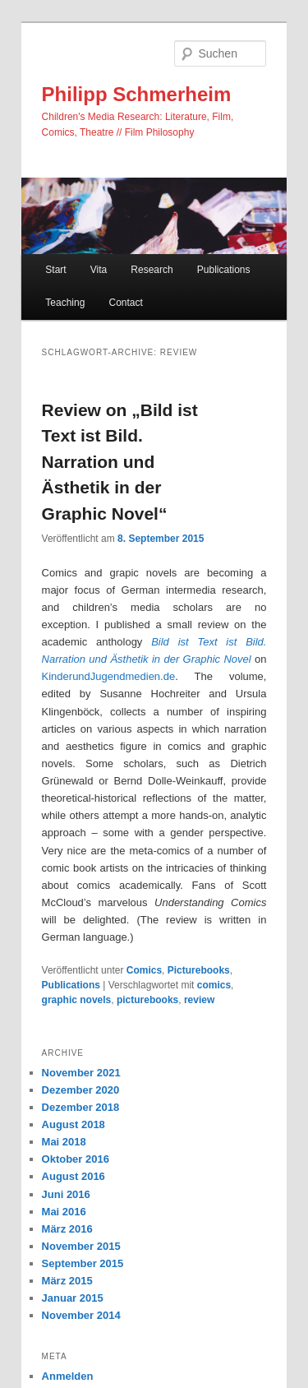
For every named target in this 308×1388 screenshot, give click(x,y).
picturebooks (147, 1000)
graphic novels (77, 1000)
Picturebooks (199, 970)
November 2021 (81, 1072)
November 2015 (81, 1246)
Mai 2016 (64, 1211)
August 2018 (73, 1124)
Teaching (65, 302)
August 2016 (73, 1176)
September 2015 (83, 1263)
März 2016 (67, 1229)
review (199, 1000)
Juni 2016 (66, 1194)
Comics (144, 970)
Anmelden (68, 1376)
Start (55, 269)
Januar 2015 (72, 1298)
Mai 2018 (64, 1142)
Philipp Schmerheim (137, 94)
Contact (125, 302)
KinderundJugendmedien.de (109, 676)
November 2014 (81, 1315)
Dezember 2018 (81, 1107)
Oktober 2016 (75, 1159)
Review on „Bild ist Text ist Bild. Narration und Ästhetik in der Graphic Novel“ (120, 461)
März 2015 (67, 1281)
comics (214, 985)
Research (151, 269)
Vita (98, 269)
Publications (224, 269)
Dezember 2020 (81, 1090)
